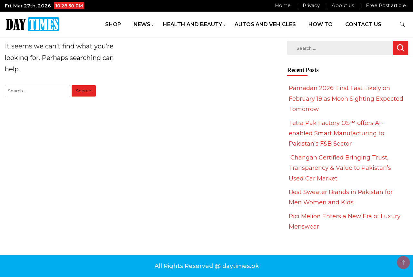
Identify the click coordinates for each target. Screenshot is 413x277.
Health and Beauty (192, 24)
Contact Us (363, 24)
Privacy (311, 5)
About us (343, 5)
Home (283, 5)
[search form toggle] (402, 24)
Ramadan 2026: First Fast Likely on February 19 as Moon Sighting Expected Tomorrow (346, 99)
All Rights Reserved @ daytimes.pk (207, 266)
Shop (113, 24)
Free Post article (386, 5)
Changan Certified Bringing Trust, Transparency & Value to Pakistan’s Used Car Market (340, 168)
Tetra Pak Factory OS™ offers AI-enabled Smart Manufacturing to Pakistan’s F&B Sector (336, 133)
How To (320, 24)
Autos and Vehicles (265, 24)
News (142, 24)
